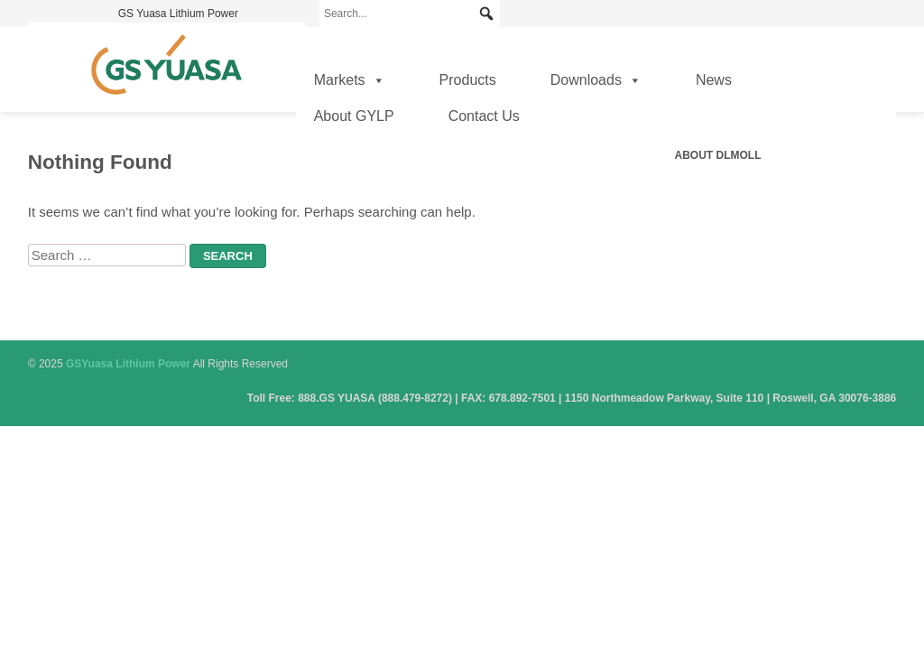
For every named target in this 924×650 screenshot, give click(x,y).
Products (467, 80)
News (714, 80)
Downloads (596, 80)
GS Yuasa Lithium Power (178, 13)
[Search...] (409, 13)
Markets (349, 80)
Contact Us (484, 116)
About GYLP (354, 116)
